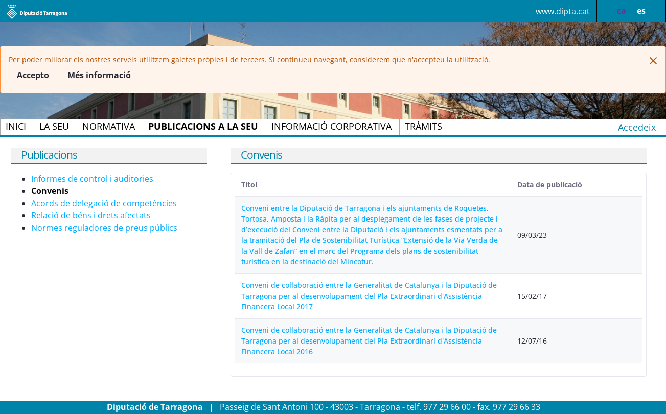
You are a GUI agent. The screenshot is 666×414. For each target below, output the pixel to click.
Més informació (99, 75)
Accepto (33, 75)
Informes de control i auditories (92, 178)
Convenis (49, 191)
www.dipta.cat (563, 11)
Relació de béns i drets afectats (91, 215)
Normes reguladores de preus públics (104, 227)
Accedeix (637, 127)
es (641, 10)
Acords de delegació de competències (104, 203)
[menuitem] (16, 127)
